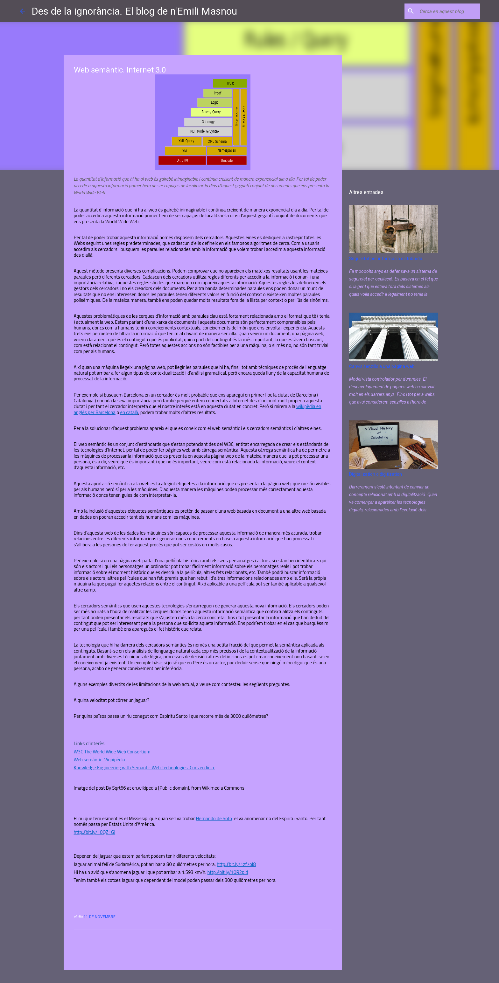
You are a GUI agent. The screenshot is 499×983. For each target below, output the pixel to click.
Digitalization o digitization (375, 474)
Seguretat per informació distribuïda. (386, 258)
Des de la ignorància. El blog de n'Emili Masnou (134, 11)
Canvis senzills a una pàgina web (382, 366)
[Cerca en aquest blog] (446, 11)
